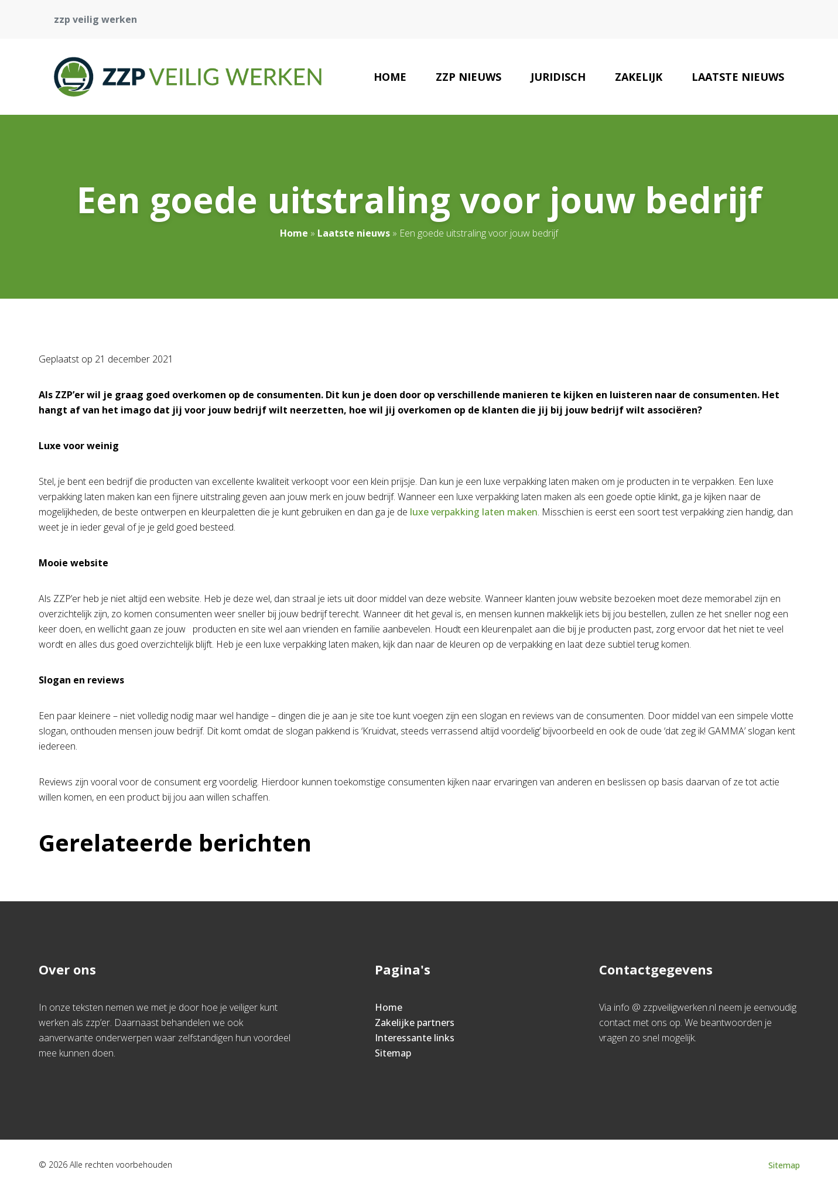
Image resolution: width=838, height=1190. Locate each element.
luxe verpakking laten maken (474, 511)
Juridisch (558, 77)
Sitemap (393, 1053)
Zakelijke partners (414, 1022)
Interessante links (414, 1037)
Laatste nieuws (738, 77)
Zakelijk (638, 77)
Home (390, 77)
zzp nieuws (468, 77)
